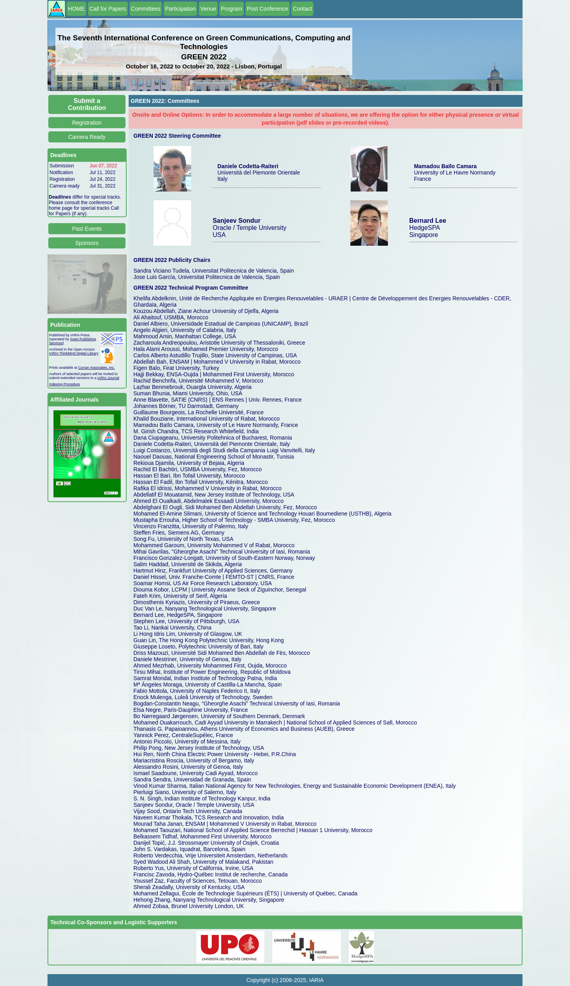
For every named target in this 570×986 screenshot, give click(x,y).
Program (231, 9)
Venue (208, 9)
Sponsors (87, 243)
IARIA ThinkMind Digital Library (73, 353)
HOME (76, 9)
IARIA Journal (108, 378)
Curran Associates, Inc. (96, 368)
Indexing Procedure (64, 384)
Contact (302, 9)
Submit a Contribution (87, 104)
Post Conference (267, 9)
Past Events (87, 229)
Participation (180, 9)
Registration (87, 122)
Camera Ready (86, 137)
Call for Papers (107, 9)
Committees (146, 9)
